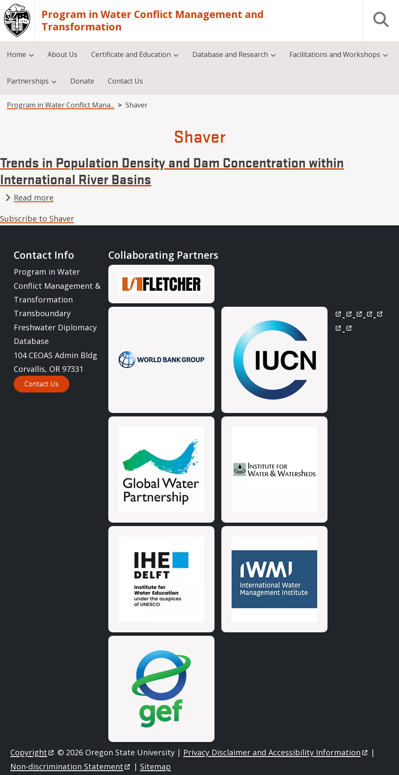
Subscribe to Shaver (37, 218)
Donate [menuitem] (82, 81)
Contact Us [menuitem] (125, 81)
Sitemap (155, 766)
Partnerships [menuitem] (28, 81)
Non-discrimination (70, 766)
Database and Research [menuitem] (230, 54)
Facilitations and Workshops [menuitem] (334, 54)
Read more (34, 197)
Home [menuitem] (16, 54)
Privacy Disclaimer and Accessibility (276, 752)
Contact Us (41, 384)
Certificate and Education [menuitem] (131, 54)
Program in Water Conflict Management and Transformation (153, 20)
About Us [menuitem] (62, 54)
